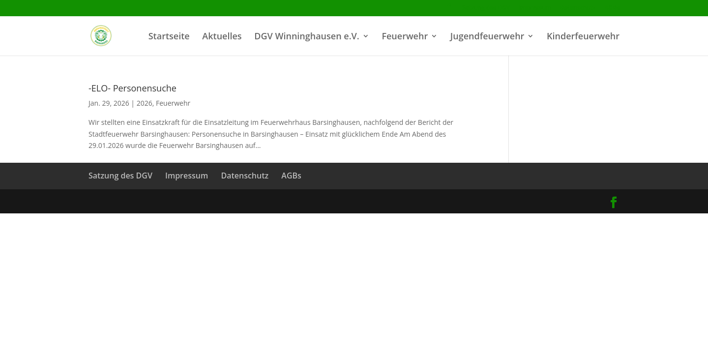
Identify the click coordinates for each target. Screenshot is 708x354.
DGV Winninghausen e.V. (306, 37)
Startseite (169, 37)
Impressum (535, 8)
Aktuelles (221, 37)
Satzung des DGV (486, 8)
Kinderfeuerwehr (583, 37)
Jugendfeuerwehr (487, 37)
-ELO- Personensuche (132, 88)
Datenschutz (578, 8)
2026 (144, 103)
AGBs (612, 8)
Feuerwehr (405, 37)
